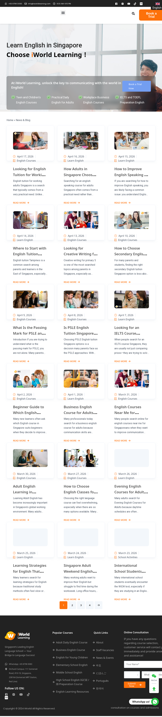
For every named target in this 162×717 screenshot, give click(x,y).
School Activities (125, 557)
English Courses (24, 160)
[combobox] (132, 675)
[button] (63, 12)
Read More (21, 203)
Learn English (74, 160)
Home (10, 120)
